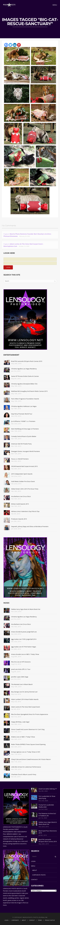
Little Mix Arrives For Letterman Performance (26, 767)
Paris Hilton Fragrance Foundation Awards (25, 399)
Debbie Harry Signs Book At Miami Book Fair (25, 609)
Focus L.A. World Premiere (20, 459)
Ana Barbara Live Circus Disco (21, 496)
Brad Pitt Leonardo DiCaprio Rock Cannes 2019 (26, 361)
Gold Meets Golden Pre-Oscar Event (23, 481)
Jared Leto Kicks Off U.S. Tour (20, 669)
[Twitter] (10, 45)
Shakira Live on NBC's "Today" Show (23, 737)
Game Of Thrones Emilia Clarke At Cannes (25, 376)
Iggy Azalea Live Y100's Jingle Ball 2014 (23, 639)
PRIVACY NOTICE (50, 920)
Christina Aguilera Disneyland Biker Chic (24, 384)
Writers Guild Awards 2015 (20, 504)
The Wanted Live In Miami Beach (22, 684)
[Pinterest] (19, 45)
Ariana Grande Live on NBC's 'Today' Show (25, 654)
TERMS (40, 920)
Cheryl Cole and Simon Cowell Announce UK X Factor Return (31, 759)
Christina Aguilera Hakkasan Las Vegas (23, 406)
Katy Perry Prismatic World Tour (21, 414)
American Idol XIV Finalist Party (21, 444)
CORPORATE (15, 920)
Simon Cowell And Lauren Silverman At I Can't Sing (27, 729)
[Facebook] (6, 45)
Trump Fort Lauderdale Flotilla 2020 (46, 806)
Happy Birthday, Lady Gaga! (20, 722)
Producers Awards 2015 (19, 519)
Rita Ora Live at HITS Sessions (21, 662)
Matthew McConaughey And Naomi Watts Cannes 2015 (29, 391)
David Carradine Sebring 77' (48, 789)
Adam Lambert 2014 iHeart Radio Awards (24, 699)
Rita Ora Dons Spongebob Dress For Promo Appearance (29, 714)
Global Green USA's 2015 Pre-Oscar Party (24, 489)
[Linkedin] (15, 45)
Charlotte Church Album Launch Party (23, 774)
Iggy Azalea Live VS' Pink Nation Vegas (23, 647)
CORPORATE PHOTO (39, 875)
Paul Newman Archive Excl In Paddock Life (47, 814)
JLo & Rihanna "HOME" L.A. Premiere (23, 421)
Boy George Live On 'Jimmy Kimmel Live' (24, 692)
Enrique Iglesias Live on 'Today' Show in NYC (25, 752)
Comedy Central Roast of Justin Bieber (23, 436)
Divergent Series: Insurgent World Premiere (25, 451)
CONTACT (34, 879)
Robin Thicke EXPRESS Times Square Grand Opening (28, 744)
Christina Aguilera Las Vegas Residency (24, 369)
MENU (33, 866)
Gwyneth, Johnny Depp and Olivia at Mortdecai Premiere (29, 526)
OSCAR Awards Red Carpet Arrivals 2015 (24, 466)
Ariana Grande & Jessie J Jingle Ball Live (24, 632)
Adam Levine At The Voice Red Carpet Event (25, 707)
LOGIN (33, 861)
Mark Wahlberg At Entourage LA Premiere (25, 429)
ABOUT (34, 870)
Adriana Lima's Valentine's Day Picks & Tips (25, 511)
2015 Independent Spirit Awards (21, 474)
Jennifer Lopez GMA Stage (19, 677)
